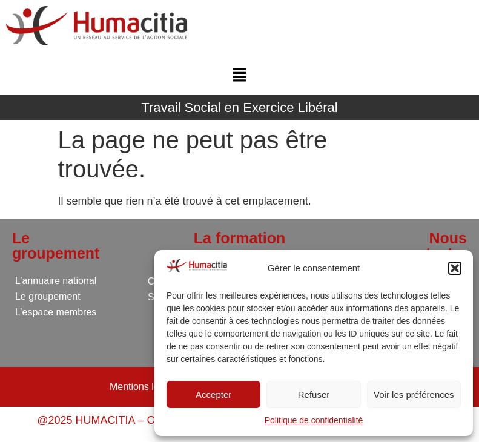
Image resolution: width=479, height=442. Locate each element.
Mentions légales (146, 386)
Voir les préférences (414, 394)
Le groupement (48, 296)
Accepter (213, 394)
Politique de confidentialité (314, 420)
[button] (455, 268)
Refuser (314, 394)
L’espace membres (55, 312)
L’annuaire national (55, 280)
